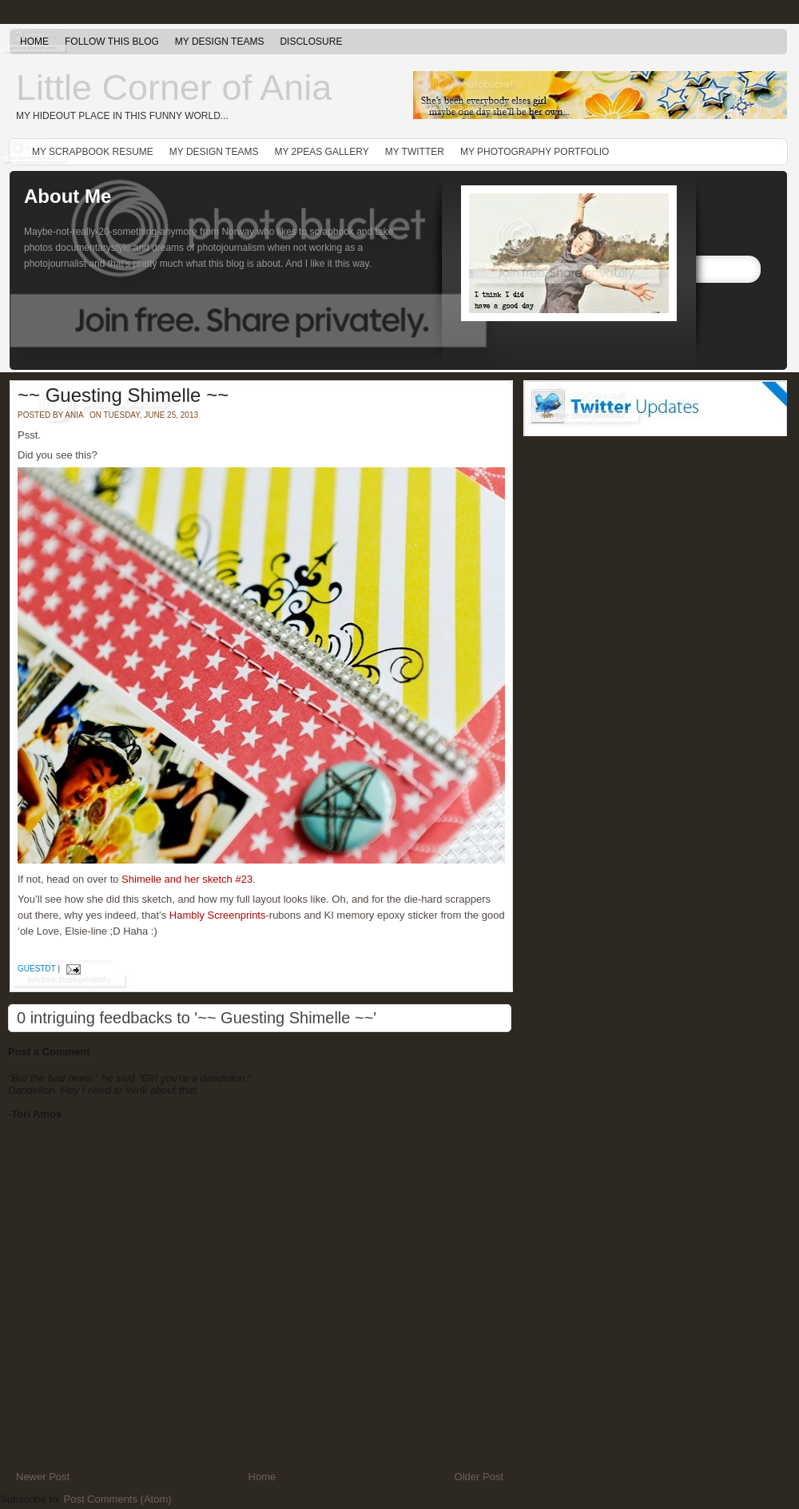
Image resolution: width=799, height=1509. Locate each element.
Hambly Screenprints (217, 915)
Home (34, 41)
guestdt (37, 968)
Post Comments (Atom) (118, 1499)
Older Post (479, 1477)
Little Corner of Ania (174, 87)
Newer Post (43, 1477)
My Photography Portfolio (535, 151)
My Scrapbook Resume (92, 151)
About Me (67, 196)
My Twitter (414, 151)
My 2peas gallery (321, 151)
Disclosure (311, 41)
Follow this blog (112, 41)
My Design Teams (219, 41)
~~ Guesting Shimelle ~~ (123, 395)
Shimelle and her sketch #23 (186, 879)
